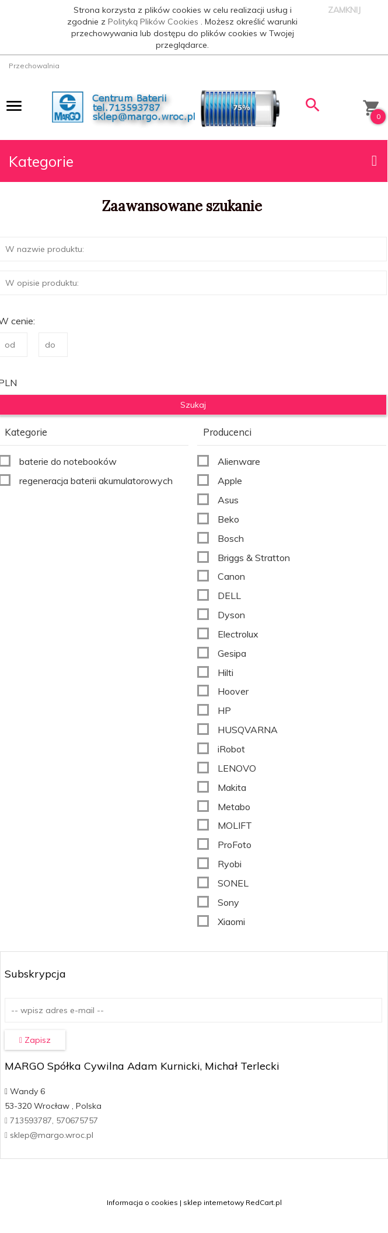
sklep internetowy (213, 1202)
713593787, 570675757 (51, 1120)
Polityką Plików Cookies (154, 21)
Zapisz (35, 1040)
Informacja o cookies (142, 1202)
